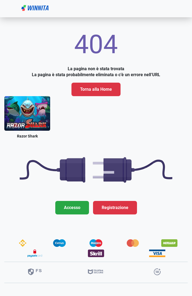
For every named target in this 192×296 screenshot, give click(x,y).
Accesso (72, 207)
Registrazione (115, 207)
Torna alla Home (96, 89)
